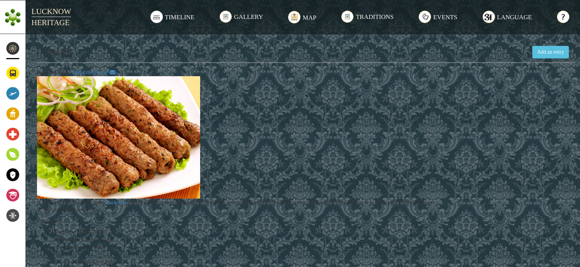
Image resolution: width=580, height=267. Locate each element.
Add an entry (550, 52)
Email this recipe (92, 72)
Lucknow (116, 202)
